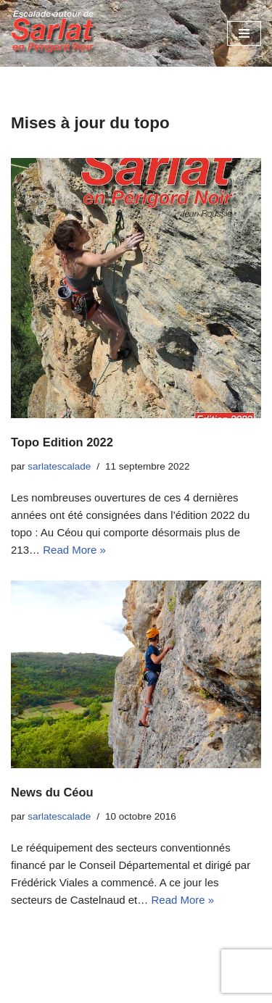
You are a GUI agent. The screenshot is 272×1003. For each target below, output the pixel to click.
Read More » (74, 550)
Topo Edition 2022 (62, 442)
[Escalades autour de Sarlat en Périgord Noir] (54, 33)
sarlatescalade (59, 466)
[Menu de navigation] (244, 33)
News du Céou (52, 792)
